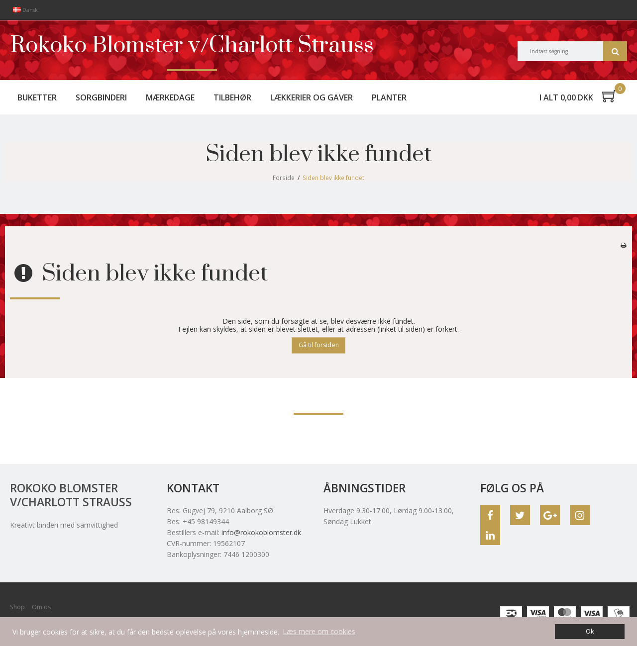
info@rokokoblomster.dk (261, 532)
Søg (615, 51)
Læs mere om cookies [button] (319, 631)
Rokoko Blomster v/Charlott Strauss (192, 46)
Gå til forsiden (319, 345)
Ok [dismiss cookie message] (590, 631)
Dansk (25, 9)
